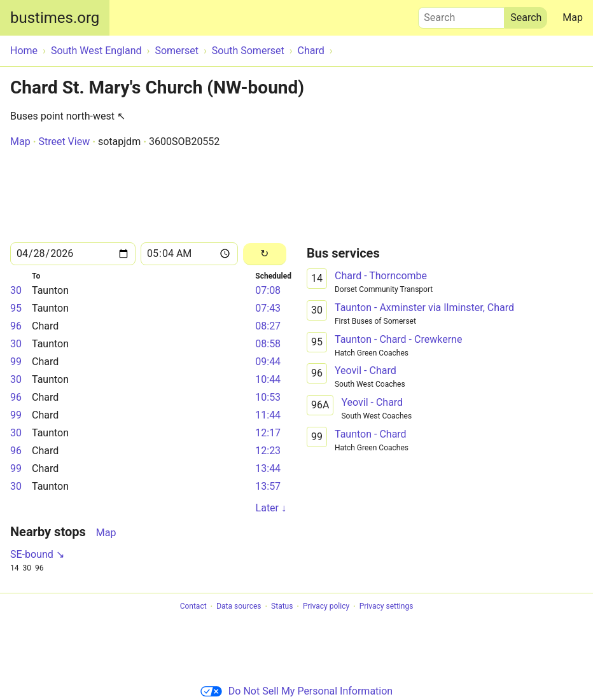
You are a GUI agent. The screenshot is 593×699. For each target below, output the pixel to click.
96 (16, 326)
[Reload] (264, 254)
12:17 (268, 433)
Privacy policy (326, 606)
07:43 (268, 308)
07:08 (268, 290)
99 (16, 362)
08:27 (268, 326)
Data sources (238, 606)
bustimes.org (54, 18)
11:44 (268, 415)
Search (461, 14)
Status (282, 606)
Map (572, 17)
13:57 (268, 486)
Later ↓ (271, 508)
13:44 (268, 468)
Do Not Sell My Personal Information (296, 691)
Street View (64, 141)
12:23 (268, 451)
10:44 (268, 379)
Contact (193, 606)
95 (16, 308)
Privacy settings (386, 606)
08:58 (268, 344)
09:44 (268, 362)
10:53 (268, 397)
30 (16, 290)
